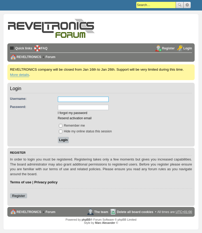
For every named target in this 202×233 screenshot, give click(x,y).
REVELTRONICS (29, 212)
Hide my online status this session (85, 131)
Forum (50, 212)
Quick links (23, 48)
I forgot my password (72, 113)
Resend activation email (75, 118)
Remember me (72, 125)
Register (18, 196)
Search (180, 5)
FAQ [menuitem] (44, 48)
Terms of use (20, 182)
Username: (18, 99)
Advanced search (187, 5)
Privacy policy (46, 182)
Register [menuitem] (168, 48)
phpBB (86, 219)
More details (19, 75)
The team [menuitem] (101, 212)
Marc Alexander (105, 222)
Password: (18, 107)
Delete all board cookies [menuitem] (135, 212)
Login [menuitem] (187, 48)
